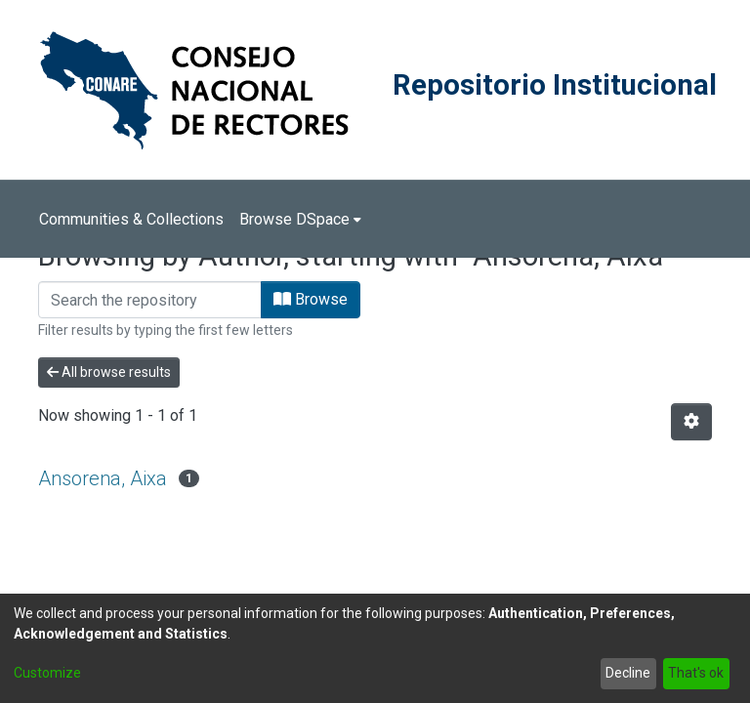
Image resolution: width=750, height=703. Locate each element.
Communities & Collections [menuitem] (131, 219)
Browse (310, 299)
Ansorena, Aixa (102, 478)
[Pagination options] (691, 421)
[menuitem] (300, 219)
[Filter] (150, 299)
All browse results (109, 372)
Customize (47, 673)
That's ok (696, 673)
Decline (627, 673)
